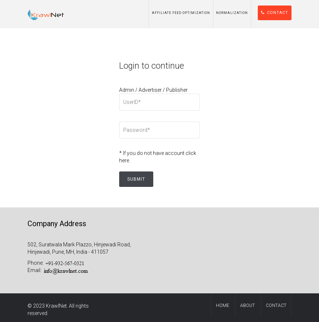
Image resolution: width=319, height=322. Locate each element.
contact (276, 305)
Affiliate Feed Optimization (181, 13)
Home (222, 305)
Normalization (232, 13)
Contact (274, 12)
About (247, 305)
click (191, 153)
